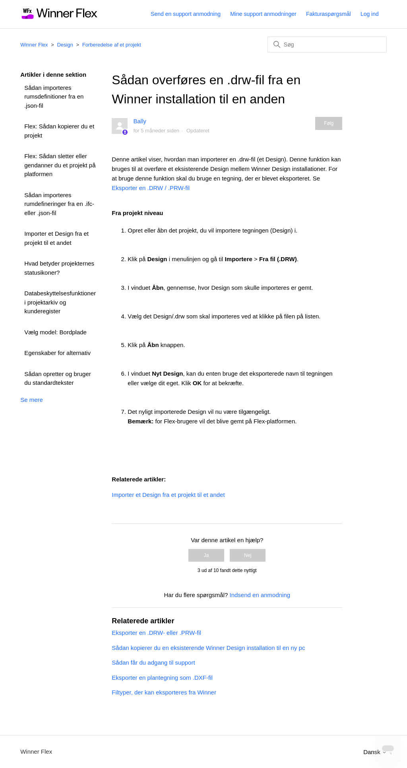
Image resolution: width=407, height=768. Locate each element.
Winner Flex (34, 45)
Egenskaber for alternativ (57, 352)
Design (65, 45)
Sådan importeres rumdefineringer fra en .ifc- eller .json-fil (59, 204)
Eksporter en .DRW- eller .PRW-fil (156, 632)
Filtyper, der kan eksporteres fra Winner (164, 692)
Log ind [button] (369, 14)
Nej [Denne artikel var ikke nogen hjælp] (247, 555)
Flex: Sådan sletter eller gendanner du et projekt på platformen (59, 165)
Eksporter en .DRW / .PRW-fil (151, 187)
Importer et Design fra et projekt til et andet (56, 238)
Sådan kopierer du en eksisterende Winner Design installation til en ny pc (208, 647)
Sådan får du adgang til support (153, 662)
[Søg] (327, 44)
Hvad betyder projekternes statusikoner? (59, 268)
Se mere (31, 399)
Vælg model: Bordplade (55, 332)
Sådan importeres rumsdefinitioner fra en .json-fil (53, 96)
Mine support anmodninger (263, 14)
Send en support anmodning (186, 14)
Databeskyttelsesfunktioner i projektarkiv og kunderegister (60, 302)
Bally (139, 121)
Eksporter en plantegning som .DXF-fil (162, 677)
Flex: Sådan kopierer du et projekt (59, 131)
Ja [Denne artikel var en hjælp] (206, 555)
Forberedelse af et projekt (111, 45)
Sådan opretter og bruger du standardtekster (57, 378)
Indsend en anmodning (260, 595)
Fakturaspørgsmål (328, 14)
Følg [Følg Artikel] (328, 123)
